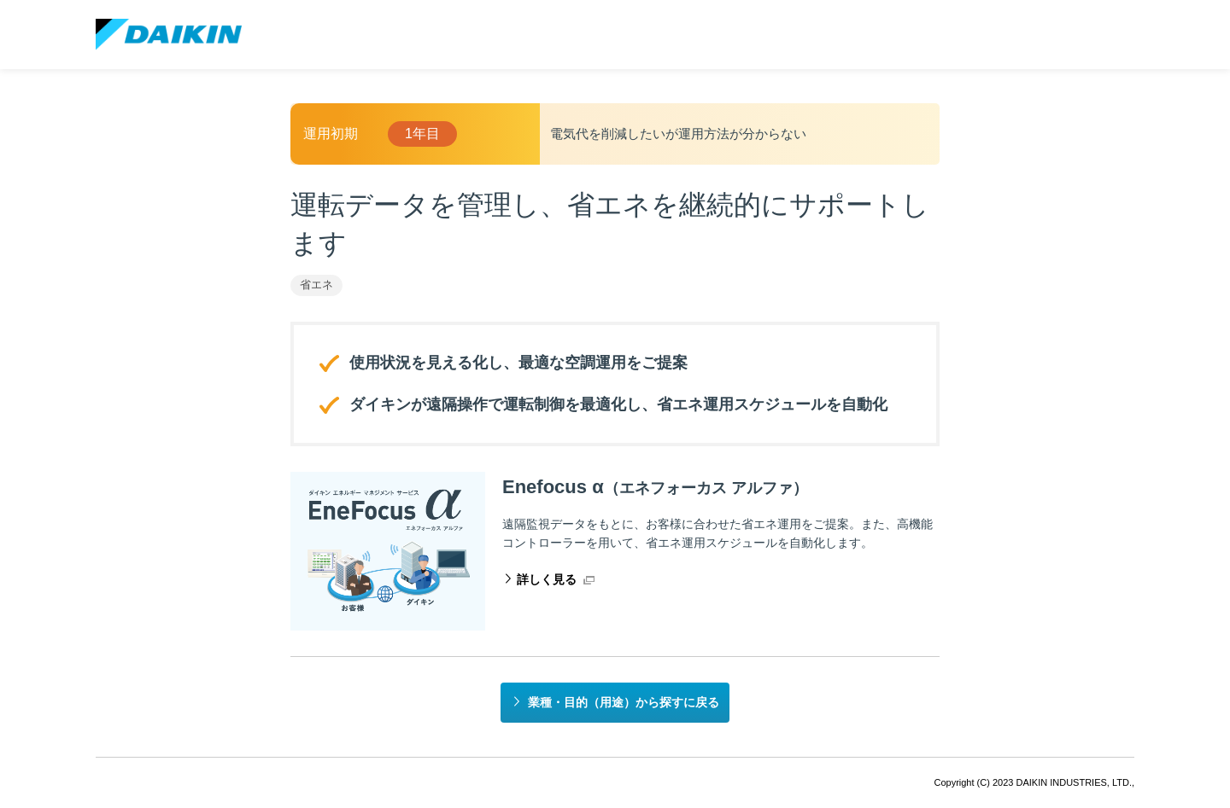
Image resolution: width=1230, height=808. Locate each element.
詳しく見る (547, 579)
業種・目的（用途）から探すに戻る (623, 702)
